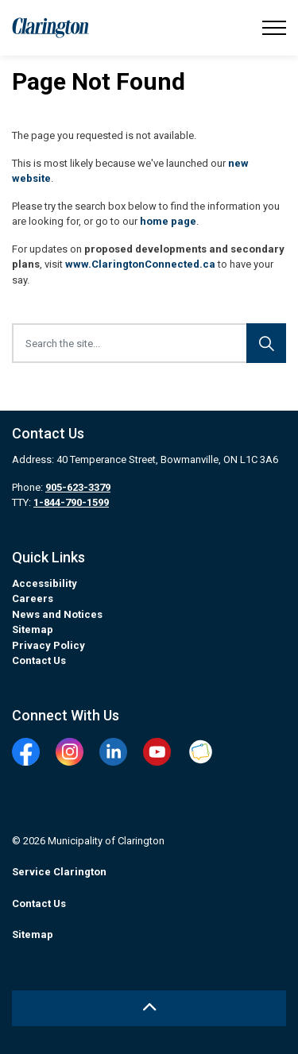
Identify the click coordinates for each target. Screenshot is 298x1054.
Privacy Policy (48, 645)
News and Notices (57, 614)
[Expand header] (274, 28)
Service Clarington (59, 872)
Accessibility (44, 583)
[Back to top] (149, 1008)
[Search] (266, 343)
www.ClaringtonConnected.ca (140, 264)
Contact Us (39, 660)
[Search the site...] (149, 343)
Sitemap (32, 629)
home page (168, 221)
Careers (32, 598)
